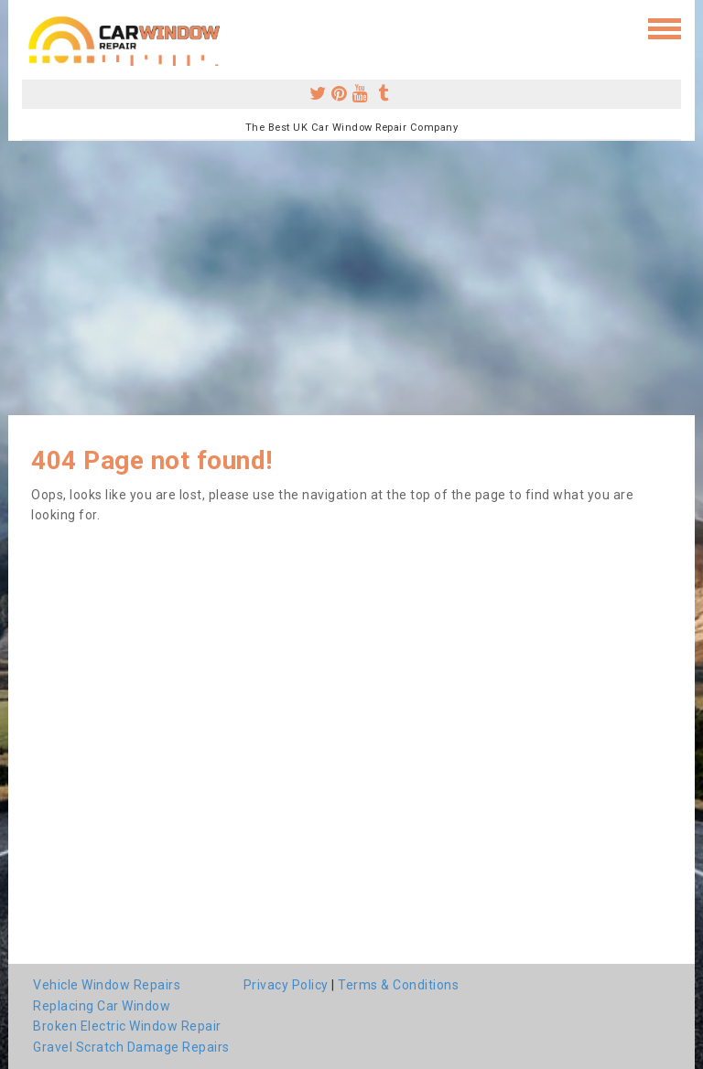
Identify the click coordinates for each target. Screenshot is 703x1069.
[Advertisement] (351, 278)
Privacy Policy (286, 985)
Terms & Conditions (398, 985)
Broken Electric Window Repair (127, 1026)
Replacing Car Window (101, 1006)
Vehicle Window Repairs (106, 985)
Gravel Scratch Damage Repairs (131, 1047)
